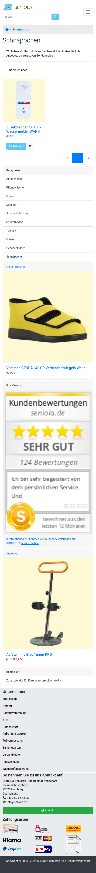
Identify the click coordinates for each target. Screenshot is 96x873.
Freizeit (10, 239)
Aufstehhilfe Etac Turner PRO (29, 654)
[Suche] (27, 17)
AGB (5, 720)
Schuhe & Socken (17, 213)
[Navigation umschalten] (88, 12)
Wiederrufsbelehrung (16, 768)
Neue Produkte (15, 267)
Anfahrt (7, 706)
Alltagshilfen (14, 179)
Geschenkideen (15, 248)
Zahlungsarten (12, 747)
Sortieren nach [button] (18, 70)
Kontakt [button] (47, 810)
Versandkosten (12, 754)
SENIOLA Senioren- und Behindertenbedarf (63, 861)
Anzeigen (16, 146)
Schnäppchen (21, 29)
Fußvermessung (13, 740)
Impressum (10, 699)
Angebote (12, 553)
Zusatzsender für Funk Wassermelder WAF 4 (24, 129)
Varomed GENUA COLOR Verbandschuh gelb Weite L (47, 368)
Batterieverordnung (14, 713)
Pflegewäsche (15, 187)
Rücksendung (11, 761)
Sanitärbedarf (14, 222)
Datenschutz (10, 727)
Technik (11, 230)
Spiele (10, 196)
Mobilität (11, 204)
